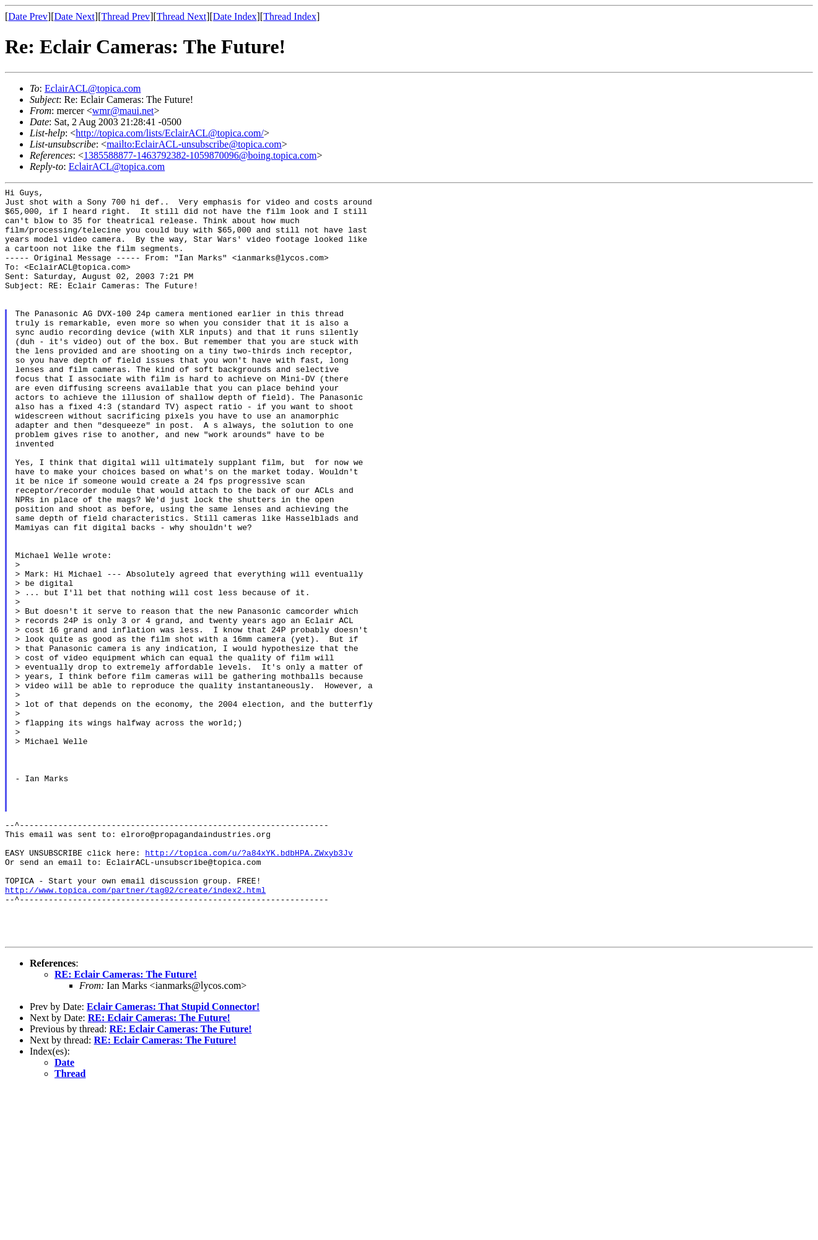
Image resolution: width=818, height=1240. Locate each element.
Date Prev (28, 16)
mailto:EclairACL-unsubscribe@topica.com (194, 144)
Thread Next (181, 16)
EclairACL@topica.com (93, 88)
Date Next (74, 16)
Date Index (235, 16)
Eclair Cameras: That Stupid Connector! (173, 1157)
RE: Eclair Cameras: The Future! (125, 1125)
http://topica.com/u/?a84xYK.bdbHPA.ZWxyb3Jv (248, 986)
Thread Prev (125, 16)
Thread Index (289, 16)
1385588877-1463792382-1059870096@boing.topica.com (200, 155)
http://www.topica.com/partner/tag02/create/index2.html (135, 1031)
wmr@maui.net (123, 110)
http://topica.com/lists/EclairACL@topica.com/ (170, 133)
